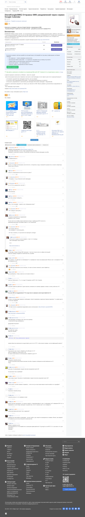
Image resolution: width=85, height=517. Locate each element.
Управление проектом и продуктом (32, 452)
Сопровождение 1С (32, 464)
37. (8, 423)
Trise (12, 284)
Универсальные (49, 476)
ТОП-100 (9, 455)
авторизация (32, 435)
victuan (12, 291)
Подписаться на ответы (10, 144)
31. (8, 382)
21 (9, 306)
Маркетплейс (49, 459)
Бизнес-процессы (30, 449)
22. (9, 305)
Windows (69, 99)
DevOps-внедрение (12, 487)
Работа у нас (66, 468)
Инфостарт (25, 91)
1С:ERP (47, 462)
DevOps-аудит (10, 485)
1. (8, 147)
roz (11, 278)
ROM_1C (12, 409)
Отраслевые (29, 487)
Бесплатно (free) (70, 117)
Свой (11, 170)
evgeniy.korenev (14, 317)
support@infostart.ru (68, 486)
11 (9, 228)
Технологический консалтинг (14, 489)
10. (9, 208)
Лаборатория (11, 482)
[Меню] (6, 2)
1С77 (46, 480)
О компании (66, 458)
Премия (9, 457)
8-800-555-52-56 (67, 484)
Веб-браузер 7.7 (10, 130)
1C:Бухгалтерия (70, 94)
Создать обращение (69, 489)
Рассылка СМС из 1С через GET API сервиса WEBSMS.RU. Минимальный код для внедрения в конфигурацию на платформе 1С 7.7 (58, 135)
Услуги (27, 472)
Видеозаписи (69, 448)
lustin (12, 335)
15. (8, 258)
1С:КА (46, 464)
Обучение (48, 446)
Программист (70, 82)
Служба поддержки (69, 474)
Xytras (12, 401)
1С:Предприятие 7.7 (71, 89)
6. (8, 183)
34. (9, 401)
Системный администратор (73, 81)
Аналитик (47, 449)
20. (9, 291)
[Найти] (79, 441)
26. (9, 335)
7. (8, 189)
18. (8, 278)
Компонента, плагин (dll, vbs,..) (73, 86)
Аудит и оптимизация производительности (12, 492)
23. (9, 311)
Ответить (13, 154)
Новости (9, 447)
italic (12, 389)
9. (8, 202)
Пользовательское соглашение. (13, 503)
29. (9, 367)
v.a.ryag (12, 382)
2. (8, 156)
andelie (12, 349)
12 (9, 232)
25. (9, 328)
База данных (10, 472)
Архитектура (29, 459)
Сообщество (10, 478)
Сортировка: (34, 144)
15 (9, 267)
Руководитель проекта (51, 451)
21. (8, 297)
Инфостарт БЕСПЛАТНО (43, 39)
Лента (8, 451)
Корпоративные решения (33, 481)
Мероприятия (69, 446)
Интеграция (10, 476)
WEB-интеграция (70, 76)
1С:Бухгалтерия (49, 460)
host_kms (13, 367)
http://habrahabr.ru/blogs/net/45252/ (16, 313)
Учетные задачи (11, 466)
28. (9, 358)
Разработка (10, 470)
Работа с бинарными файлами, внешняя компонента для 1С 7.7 (42, 112)
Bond (12, 415)
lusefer (12, 395)
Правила (65, 464)
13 (10, 239)
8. (8, 196)
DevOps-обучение (11, 483)
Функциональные (11, 464)
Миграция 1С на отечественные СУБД (12, 495)
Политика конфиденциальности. (30, 503)
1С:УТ (46, 468)
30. (9, 376)
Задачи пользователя (12, 468)
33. (9, 395)
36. (9, 415)
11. (8, 215)
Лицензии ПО (29, 485)
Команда (28, 455)
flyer (12, 376)
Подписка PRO (11, 462)
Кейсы (27, 474)
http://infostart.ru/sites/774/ (27, 149)
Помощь (65, 466)
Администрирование (12, 474)
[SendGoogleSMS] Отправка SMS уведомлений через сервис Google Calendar (35, 16)
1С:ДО (46, 474)
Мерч (66, 454)
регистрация (26, 435)
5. (9, 177)
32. (9, 389)
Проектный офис (50, 486)
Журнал (9, 446)
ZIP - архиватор (56, 111)
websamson (13, 297)
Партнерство (29, 476)
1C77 (68, 95)
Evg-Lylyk (13, 215)
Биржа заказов (69, 450)
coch (12, 250)
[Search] (71, 441)
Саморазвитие (30, 461)
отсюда (61, 72)
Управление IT (29, 457)
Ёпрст (11, 189)
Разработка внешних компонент (74, 77)
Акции (27, 466)
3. (8, 163)
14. (10, 237)
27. (8, 349)
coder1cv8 (12, 156)
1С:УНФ (47, 466)
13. (9, 226)
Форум (67, 452)
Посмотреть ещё (34, 139)
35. (9, 409)
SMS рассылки (77, 76)
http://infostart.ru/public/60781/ (46, 306)
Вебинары (28, 478)
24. (9, 317)
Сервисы (28, 470)
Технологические (30, 491)
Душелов (12, 147)
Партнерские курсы (50, 455)
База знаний (10, 461)
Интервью (9, 453)
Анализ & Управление (32, 446)
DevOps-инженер (49, 453)
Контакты (65, 470)
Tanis (12, 423)
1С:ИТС (28, 468)
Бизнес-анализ (30, 447)
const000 (13, 258)
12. (8, 250)
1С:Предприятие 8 (71, 91)
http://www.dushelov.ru (14, 245)
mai (11, 358)
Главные (9, 449)
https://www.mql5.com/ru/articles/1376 (17, 88)
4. (8, 170)
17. (8, 272)
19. (8, 284)
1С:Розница (48, 470)
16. (9, 265)
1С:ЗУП (47, 472)
